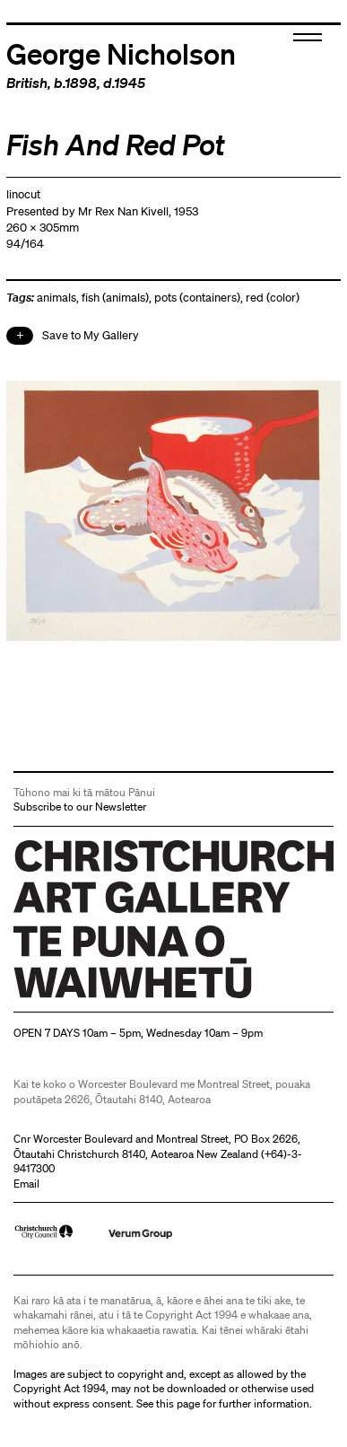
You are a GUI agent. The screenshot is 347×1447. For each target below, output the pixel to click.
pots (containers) (197, 297)
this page (178, 1403)
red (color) (272, 297)
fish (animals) (115, 297)
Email (26, 1183)
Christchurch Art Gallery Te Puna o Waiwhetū (120, 997)
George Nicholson (121, 53)
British (27, 83)
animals (56, 297)
